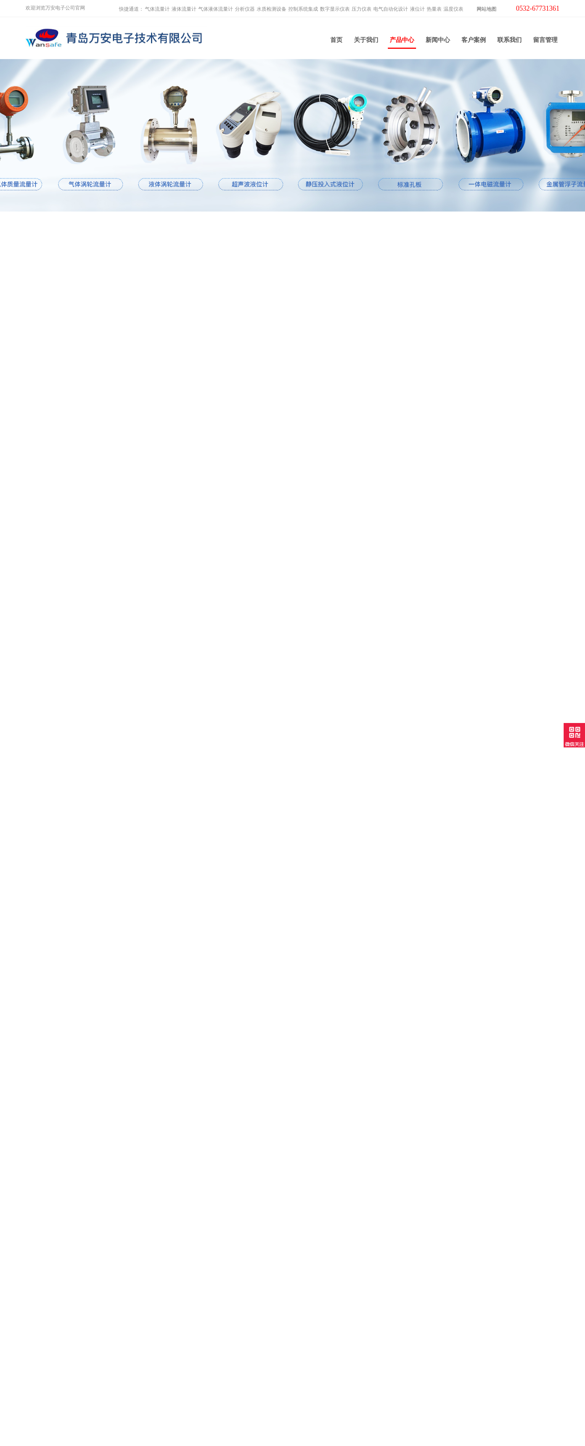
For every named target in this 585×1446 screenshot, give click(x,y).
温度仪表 (453, 6)
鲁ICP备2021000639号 (356, 1434)
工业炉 (167, 1398)
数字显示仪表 (335, 6)
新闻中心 (438, 38)
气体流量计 (157, 6)
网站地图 (487, 6)
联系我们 (509, 38)
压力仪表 (361, 6)
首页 (336, 38)
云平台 (167, 1389)
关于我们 (366, 38)
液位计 (417, 6)
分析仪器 (245, 6)
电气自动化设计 (390, 6)
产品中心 (402, 41)
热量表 (434, 6)
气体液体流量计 (215, 6)
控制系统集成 (303, 6)
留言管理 (545, 38)
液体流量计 (184, 6)
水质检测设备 (271, 6)
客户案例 (473, 38)
